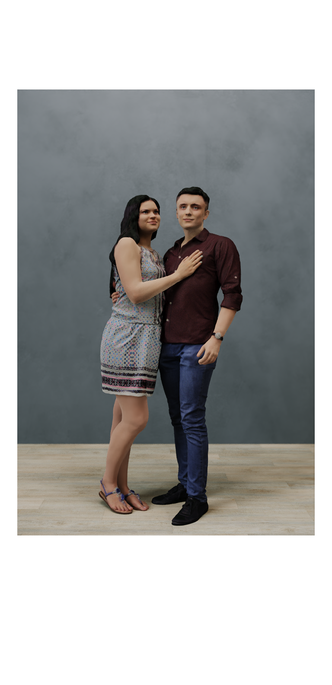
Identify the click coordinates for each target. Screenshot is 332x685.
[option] (166, 312)
